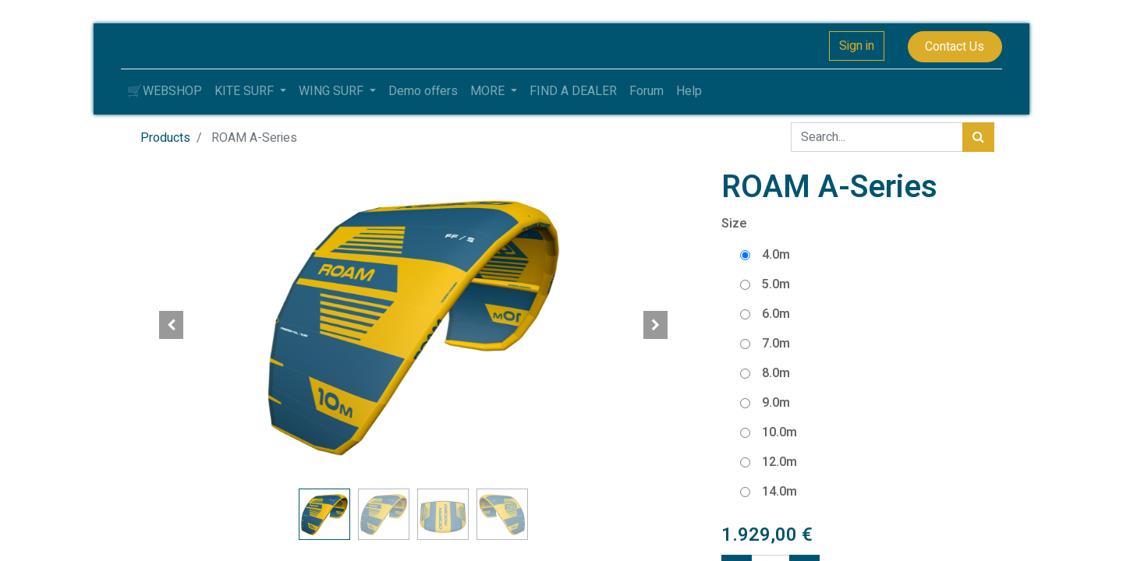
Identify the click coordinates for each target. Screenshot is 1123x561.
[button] (171, 325)
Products (165, 138)
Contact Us (954, 46)
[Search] (978, 137)
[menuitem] (164, 91)
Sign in (856, 46)
